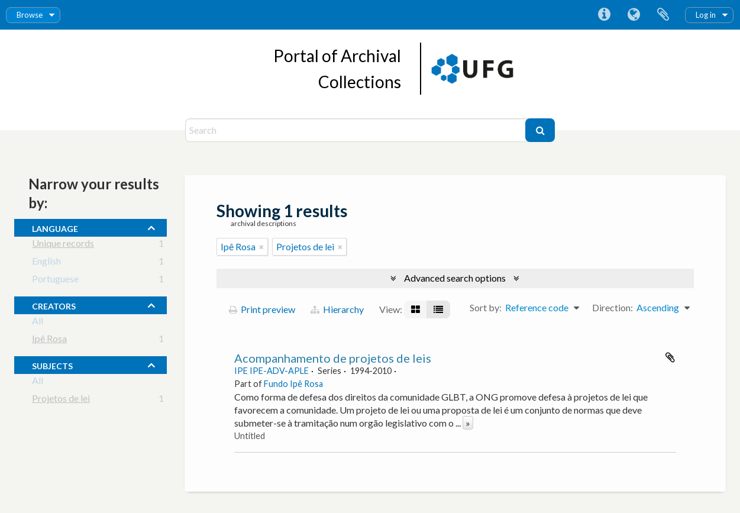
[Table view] (438, 309)
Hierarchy (337, 309)
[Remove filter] (261, 246)
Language (633, 15)
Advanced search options (455, 277)
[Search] (357, 130)
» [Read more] (468, 422)
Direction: (612, 307)
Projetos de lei (61, 400)
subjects (52, 364)
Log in (706, 15)
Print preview (262, 309)
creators (54, 305)
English (46, 263)
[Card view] (415, 309)
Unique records (63, 245)
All (37, 322)
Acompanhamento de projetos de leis (332, 358)
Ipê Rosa (49, 340)
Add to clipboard (670, 357)
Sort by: (486, 307)
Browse (30, 15)
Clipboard (663, 15)
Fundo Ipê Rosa (293, 384)
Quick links (604, 15)
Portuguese (55, 280)
